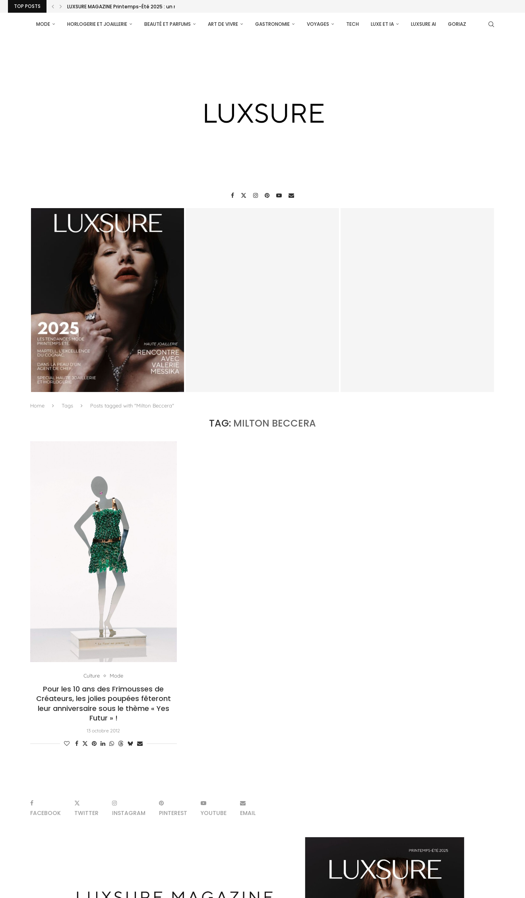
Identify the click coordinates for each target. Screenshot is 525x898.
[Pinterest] (267, 195)
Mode (43, 24)
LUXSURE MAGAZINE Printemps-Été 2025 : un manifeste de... (139, 6)
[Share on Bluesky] (130, 743)
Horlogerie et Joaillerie (97, 24)
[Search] (491, 24)
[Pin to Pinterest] (94, 743)
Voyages (318, 24)
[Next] (61, 6)
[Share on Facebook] (76, 743)
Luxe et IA (382, 24)
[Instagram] (255, 195)
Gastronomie (272, 24)
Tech (352, 24)
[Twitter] (243, 195)
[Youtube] (279, 195)
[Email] (291, 195)
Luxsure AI (423, 24)
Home (37, 405)
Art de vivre (223, 24)
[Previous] (53, 6)
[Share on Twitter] (85, 743)
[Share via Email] (140, 743)
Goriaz (457, 24)
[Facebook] (232, 195)
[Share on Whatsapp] (111, 743)
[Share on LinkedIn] (103, 743)
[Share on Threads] (121, 743)
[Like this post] (67, 743)
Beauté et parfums (167, 24)
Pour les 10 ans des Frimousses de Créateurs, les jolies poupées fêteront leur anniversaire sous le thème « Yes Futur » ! (103, 703)
